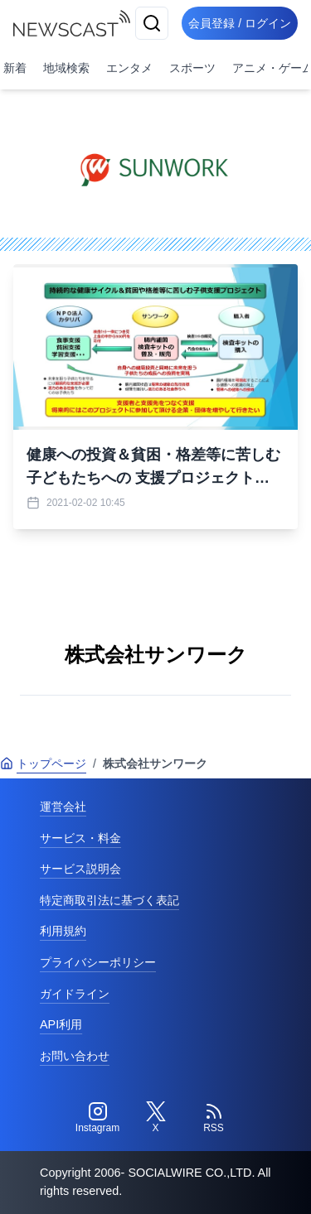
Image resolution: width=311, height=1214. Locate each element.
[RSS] (214, 1118)
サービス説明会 (80, 868)
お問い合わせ (74, 1055)
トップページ (43, 763)
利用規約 (63, 930)
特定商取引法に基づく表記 (109, 900)
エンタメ (129, 68)
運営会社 (63, 806)
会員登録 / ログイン (239, 23)
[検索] (151, 23)
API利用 (61, 1024)
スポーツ (192, 68)
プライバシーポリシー (98, 962)
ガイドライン (74, 993)
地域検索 (66, 68)
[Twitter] (156, 1118)
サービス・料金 (80, 838)
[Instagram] (98, 1118)
